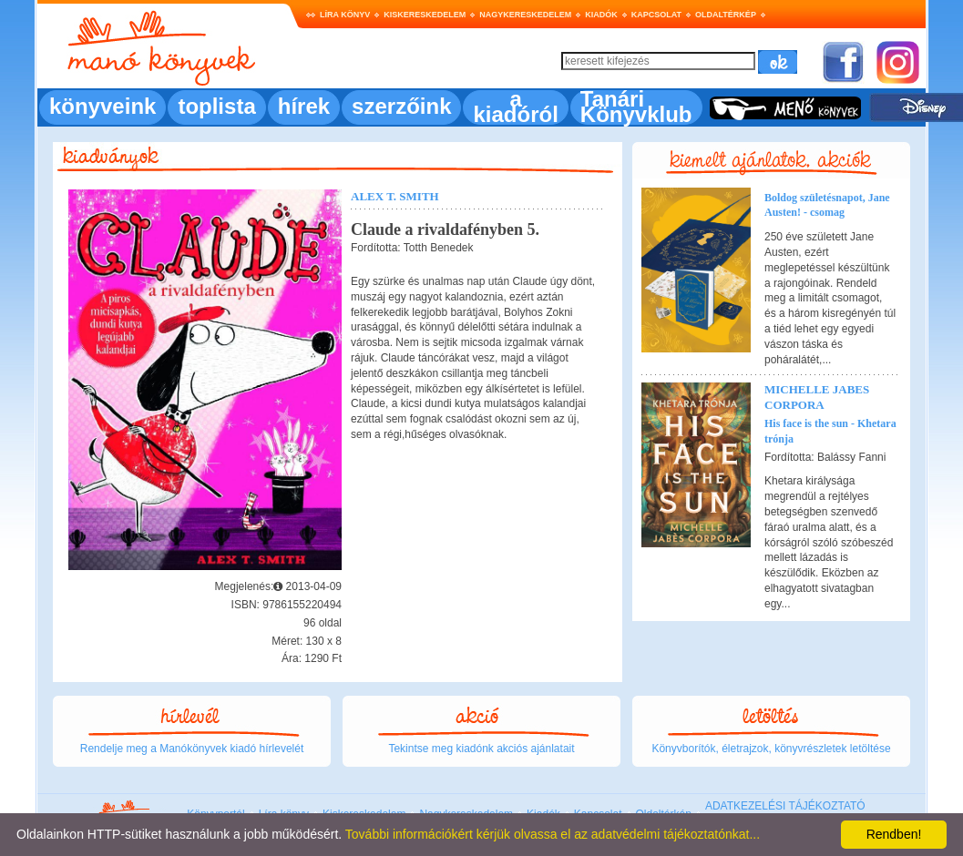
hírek (304, 106)
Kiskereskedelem (425, 14)
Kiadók (601, 14)
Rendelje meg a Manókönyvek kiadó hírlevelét (191, 748)
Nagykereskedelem (525, 14)
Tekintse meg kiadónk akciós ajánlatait (481, 748)
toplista (216, 106)
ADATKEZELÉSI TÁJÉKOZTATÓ (785, 806)
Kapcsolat (656, 14)
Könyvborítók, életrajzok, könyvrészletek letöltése (770, 748)
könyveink (102, 106)
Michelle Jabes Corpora (816, 397)
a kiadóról (515, 107)
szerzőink (401, 106)
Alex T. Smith (395, 196)
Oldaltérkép (725, 14)
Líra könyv (345, 14)
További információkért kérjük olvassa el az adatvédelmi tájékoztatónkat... (552, 834)
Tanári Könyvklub (636, 107)
